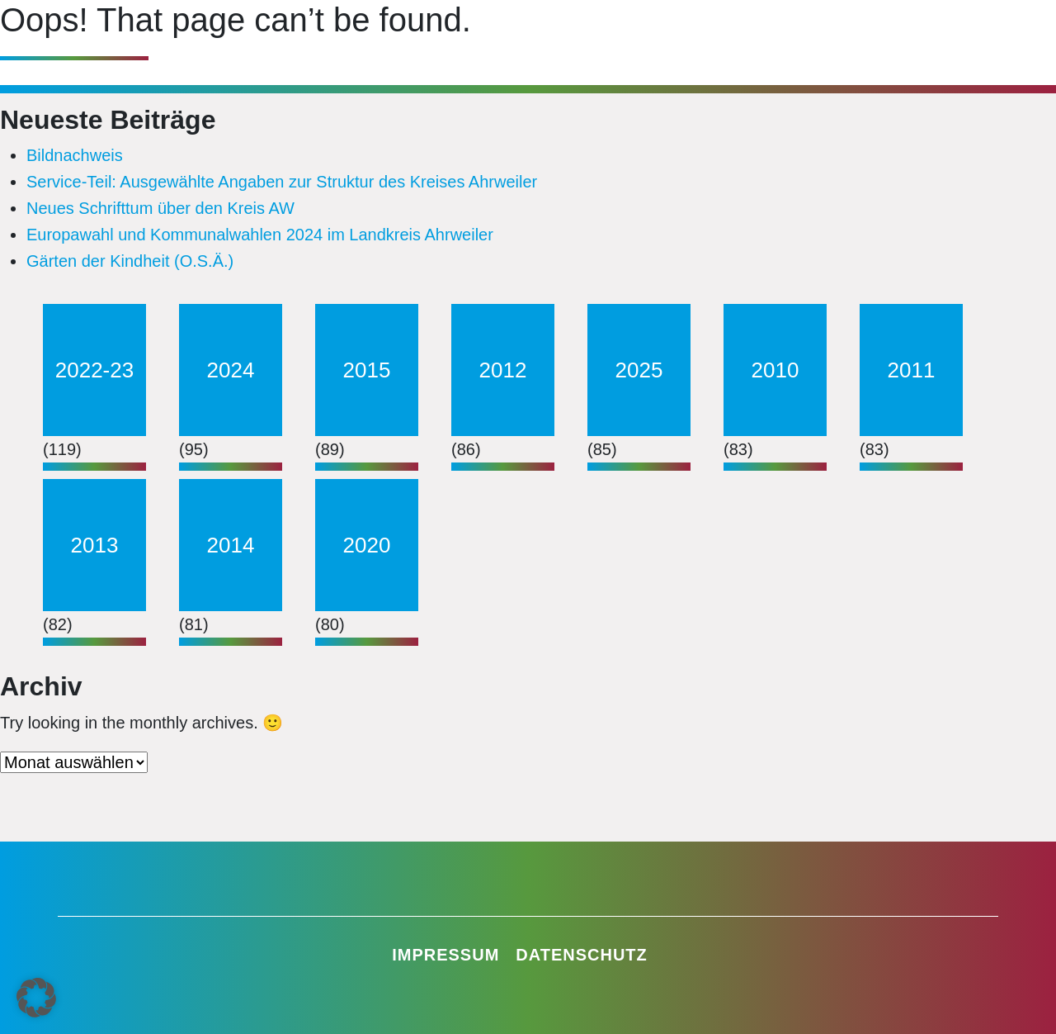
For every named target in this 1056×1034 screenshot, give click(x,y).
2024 (231, 370)
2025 (639, 370)
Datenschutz (582, 955)
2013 (95, 545)
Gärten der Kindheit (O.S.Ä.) (129, 261)
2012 (503, 370)
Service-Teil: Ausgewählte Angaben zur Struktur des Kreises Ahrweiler (281, 182)
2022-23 (94, 370)
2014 (231, 545)
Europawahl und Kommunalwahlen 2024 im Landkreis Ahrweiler (259, 234)
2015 (367, 370)
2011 (912, 370)
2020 (367, 545)
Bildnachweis (74, 155)
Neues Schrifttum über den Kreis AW (160, 208)
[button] (36, 997)
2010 (775, 370)
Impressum (445, 955)
